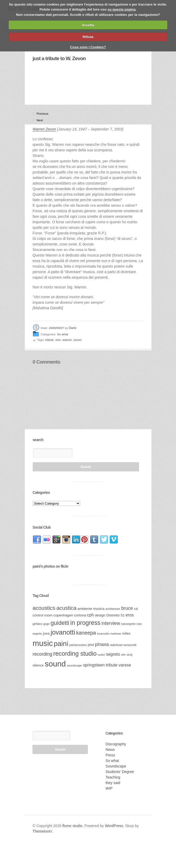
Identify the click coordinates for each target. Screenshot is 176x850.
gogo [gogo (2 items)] (46, 623)
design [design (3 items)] (100, 615)
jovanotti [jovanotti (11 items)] (63, 632)
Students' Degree (120, 772)
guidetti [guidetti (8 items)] (60, 623)
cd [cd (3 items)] (136, 609)
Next (39, 120)
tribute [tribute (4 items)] (111, 665)
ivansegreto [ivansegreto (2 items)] (128, 623)
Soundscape (116, 766)
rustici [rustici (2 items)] (101, 654)
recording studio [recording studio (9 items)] (75, 653)
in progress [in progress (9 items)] (85, 622)
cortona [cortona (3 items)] (80, 615)
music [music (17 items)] (43, 643)
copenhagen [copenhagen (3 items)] (63, 615)
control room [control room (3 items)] (43, 615)
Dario (73, 328)
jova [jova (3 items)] (46, 633)
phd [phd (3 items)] (91, 645)
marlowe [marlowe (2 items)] (116, 633)
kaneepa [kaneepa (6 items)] (86, 633)
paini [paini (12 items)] (61, 643)
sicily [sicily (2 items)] (130, 654)
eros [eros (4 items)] (130, 615)
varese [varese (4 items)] (124, 665)
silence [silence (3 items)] (38, 665)
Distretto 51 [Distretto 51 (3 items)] (115, 615)
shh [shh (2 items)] (123, 654)
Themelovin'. (43, 831)
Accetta (88, 25)
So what (62, 334)
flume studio (72, 826)
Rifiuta (88, 37)
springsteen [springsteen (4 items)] (94, 665)
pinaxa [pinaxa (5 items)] (102, 644)
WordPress (114, 826)
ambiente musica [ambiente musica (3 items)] (91, 609)
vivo (58, 339)
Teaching (113, 777)
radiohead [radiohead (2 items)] (116, 644)
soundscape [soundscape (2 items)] (74, 665)
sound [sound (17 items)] (55, 663)
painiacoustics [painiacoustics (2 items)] (78, 644)
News (110, 749)
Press (110, 755)
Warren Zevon (44, 129)
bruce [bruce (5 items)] (127, 608)
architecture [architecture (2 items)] (113, 608)
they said (113, 783)
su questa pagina (122, 9)
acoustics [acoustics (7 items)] (44, 608)
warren (67, 339)
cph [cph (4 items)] (90, 615)
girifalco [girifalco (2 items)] (37, 623)
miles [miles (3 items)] (126, 633)
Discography (116, 744)
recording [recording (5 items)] (42, 654)
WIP (109, 788)
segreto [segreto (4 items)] (113, 654)
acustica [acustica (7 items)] (66, 608)
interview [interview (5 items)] (110, 623)
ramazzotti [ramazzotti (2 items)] (129, 644)
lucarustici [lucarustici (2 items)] (103, 633)
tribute (49, 339)
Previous (39, 113)
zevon (77, 339)
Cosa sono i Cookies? (88, 47)
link (37, 539)
